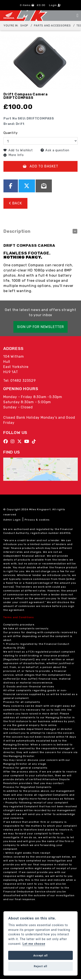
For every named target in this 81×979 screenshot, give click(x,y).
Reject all (40, 966)
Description (17, 231)
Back (15, 203)
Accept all (40, 955)
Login (55, 5)
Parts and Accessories (52, 25)
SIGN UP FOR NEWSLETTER (40, 327)
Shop (24, 25)
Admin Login (12, 519)
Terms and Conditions (18, 617)
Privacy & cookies (37, 519)
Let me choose (33, 944)
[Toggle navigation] (77, 15)
